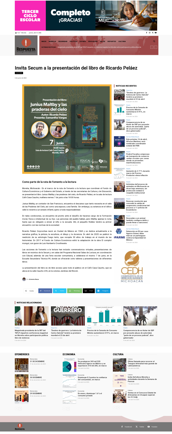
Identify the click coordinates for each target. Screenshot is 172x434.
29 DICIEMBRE (35, 396)
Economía (81, 361)
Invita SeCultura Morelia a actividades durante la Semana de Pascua (141, 381)
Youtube (154, 429)
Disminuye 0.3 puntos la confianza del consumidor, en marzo (92, 381)
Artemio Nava (34, 279)
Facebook (128, 429)
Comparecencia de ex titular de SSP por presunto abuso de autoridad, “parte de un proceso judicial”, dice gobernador (137, 124)
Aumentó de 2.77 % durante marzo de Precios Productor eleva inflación (137, 169)
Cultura (19, 73)
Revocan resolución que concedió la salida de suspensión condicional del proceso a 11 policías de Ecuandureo (137, 200)
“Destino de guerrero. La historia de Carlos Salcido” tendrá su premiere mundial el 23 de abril (137, 95)
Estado (128, 104)
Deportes (129, 90)
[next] (155, 47)
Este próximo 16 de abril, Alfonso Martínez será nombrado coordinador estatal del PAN (136, 139)
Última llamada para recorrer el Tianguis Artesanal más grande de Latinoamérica (141, 366)
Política (17, 327)
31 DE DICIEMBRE (36, 364)
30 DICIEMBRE (35, 380)
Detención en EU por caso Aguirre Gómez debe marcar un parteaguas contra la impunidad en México (137, 228)
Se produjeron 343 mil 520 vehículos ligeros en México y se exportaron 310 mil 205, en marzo (93, 366)
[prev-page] (16, 411)
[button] (154, 41)
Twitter (141, 429)
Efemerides (33, 361)
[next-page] (20, 411)
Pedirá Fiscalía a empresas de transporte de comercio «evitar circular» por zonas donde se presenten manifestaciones (137, 154)
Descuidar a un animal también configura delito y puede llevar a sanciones (136, 214)
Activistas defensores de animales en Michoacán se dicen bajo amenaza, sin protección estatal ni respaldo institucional (138, 184)
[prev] (151, 47)
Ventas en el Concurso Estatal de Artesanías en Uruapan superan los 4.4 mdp (141, 397)
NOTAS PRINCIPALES (132, 134)
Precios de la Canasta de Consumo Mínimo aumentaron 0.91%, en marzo (137, 109)
